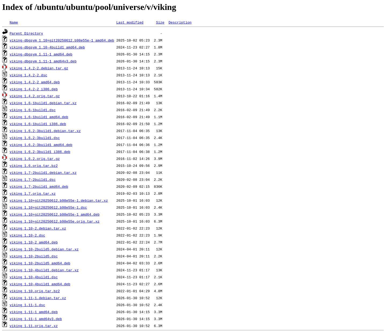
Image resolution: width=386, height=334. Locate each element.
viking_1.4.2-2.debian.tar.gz (39, 68)
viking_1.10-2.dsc (27, 235)
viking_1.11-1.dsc (27, 304)
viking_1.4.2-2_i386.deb (34, 89)
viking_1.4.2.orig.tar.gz (35, 95)
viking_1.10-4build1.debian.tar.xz (44, 270)
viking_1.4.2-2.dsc (28, 75)
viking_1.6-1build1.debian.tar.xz (43, 102)
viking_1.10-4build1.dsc (34, 277)
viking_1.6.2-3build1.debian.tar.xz (45, 130)
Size (160, 22)
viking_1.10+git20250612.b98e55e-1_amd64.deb (54, 214)
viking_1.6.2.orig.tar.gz (35, 158)
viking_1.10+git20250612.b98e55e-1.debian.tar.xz (59, 200)
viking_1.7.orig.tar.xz (33, 193)
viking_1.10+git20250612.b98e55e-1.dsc (48, 207)
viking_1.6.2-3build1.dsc (35, 137)
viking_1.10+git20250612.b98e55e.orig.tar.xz (54, 221)
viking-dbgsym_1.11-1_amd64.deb (41, 54)
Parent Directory (26, 33)
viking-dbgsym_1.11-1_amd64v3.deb (43, 61)
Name (14, 22)
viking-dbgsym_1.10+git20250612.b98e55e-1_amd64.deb (62, 40)
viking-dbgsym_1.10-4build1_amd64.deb (47, 47)
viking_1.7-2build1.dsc (33, 179)
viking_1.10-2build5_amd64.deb (40, 263)
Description (180, 22)
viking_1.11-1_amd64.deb (34, 311)
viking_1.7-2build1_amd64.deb (39, 186)
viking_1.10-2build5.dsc (34, 256)
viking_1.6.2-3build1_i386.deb (40, 151)
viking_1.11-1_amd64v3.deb (36, 318)
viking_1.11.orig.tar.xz (34, 325)
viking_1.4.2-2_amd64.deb (35, 82)
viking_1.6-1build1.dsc (33, 109)
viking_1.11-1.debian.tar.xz (38, 297)
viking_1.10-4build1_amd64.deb (40, 284)
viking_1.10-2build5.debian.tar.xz (44, 249)
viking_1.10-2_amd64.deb (34, 242)
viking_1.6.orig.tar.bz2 (34, 165)
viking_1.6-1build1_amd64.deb (39, 116)
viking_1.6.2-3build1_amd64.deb (41, 144)
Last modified (129, 22)
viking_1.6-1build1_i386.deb (38, 123)
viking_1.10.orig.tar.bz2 (35, 290)
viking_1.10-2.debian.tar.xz (38, 228)
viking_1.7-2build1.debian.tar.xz (43, 172)
